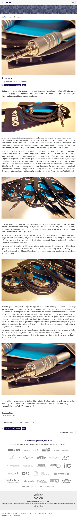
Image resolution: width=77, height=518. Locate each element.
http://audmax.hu (8, 415)
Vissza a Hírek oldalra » (67, 432)
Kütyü (23, 85)
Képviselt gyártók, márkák (38, 440)
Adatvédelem (42, 513)
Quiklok (7, 85)
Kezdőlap (4, 17)
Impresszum (33, 513)
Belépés (50, 513)
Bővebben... (62, 444)
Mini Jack (18, 85)
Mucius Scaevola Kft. (14, 516)
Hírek (10, 17)
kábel (12, 85)
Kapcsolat (24, 513)
